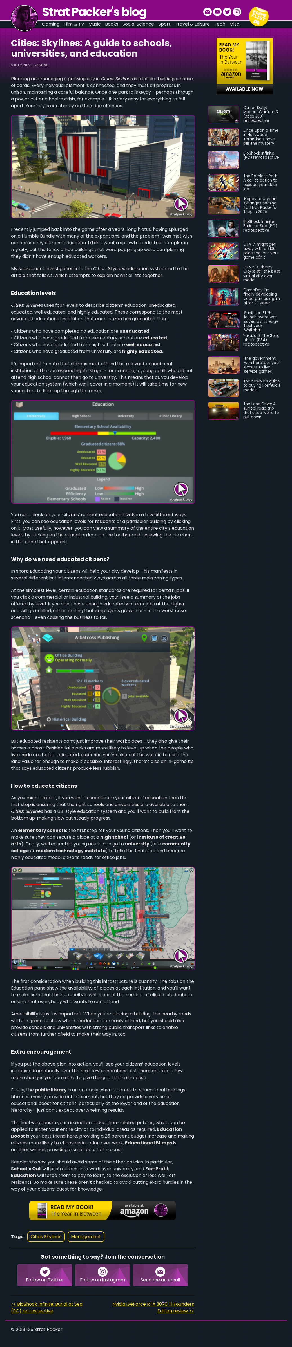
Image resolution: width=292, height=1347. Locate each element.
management (86, 1236)
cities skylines (46, 1236)
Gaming (41, 65)
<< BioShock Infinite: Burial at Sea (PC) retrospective (47, 1307)
